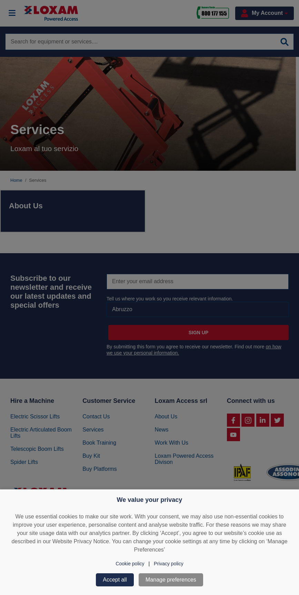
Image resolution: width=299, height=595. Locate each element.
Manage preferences (171, 580)
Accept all (115, 580)
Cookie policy (130, 563)
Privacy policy (168, 563)
